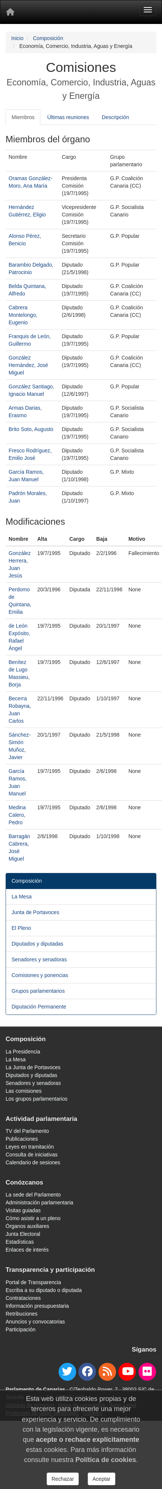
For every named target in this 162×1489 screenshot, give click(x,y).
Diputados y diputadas (37, 944)
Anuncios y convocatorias (35, 1322)
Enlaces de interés (27, 1250)
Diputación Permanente (39, 1007)
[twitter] (67, 1372)
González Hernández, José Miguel (28, 365)
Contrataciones (23, 1298)
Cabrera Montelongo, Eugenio (23, 314)
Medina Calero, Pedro (17, 814)
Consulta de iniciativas (31, 1155)
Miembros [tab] (23, 117)
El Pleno (21, 928)
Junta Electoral (23, 1234)
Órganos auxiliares (27, 1226)
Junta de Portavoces (35, 912)
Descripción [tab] (115, 117)
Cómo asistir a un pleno (33, 1218)
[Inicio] (10, 12)
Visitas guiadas (23, 1210)
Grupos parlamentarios (38, 991)
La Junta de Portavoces (33, 1067)
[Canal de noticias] (107, 1372)
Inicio (17, 38)
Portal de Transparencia (33, 1282)
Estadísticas (20, 1242)
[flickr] (147, 1372)
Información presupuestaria (37, 1306)
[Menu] (148, 9)
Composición (48, 38)
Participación (20, 1329)
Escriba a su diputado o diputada (44, 1290)
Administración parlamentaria (39, 1203)
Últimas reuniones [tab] (68, 117)
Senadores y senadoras (39, 959)
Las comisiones (24, 1091)
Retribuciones (22, 1314)
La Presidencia (23, 1052)
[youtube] (127, 1372)
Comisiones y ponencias (40, 975)
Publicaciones (22, 1139)
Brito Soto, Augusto (31, 429)
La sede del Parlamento (33, 1195)
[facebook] (87, 1372)
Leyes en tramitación (30, 1147)
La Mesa (22, 897)
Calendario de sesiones (33, 1162)
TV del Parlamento (27, 1131)
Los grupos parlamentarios (37, 1099)
